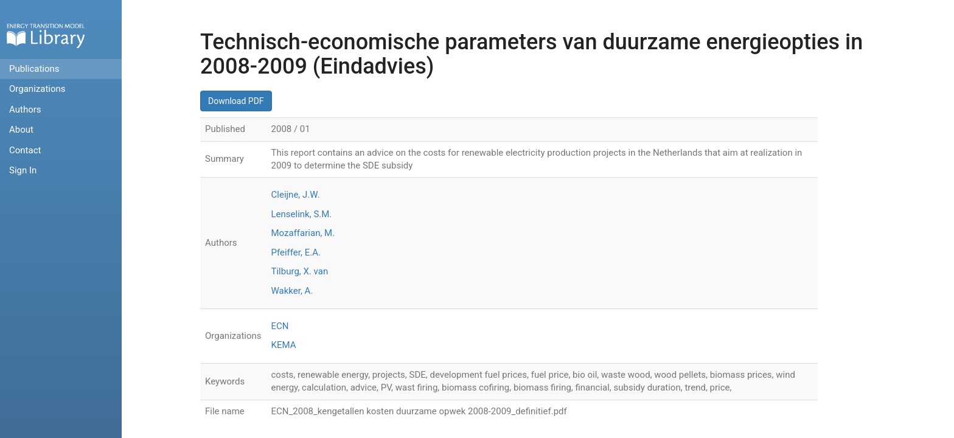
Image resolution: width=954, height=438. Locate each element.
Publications (34, 68)
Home (45, 35)
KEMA (283, 344)
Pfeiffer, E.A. (296, 252)
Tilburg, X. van (300, 271)
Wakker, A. (292, 290)
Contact (25, 150)
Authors (25, 109)
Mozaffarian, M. (303, 233)
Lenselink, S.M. (301, 214)
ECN (280, 326)
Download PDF (236, 101)
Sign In (23, 170)
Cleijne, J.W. (295, 194)
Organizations (37, 88)
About (21, 129)
